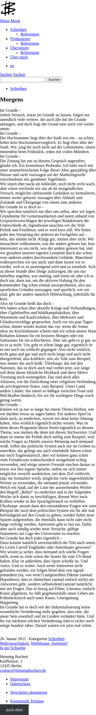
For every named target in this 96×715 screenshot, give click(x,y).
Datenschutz (20, 684)
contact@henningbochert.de (23, 670)
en (12, 66)
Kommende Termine (27, 701)
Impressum (19, 679)
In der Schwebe (13, 648)
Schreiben (18, 88)
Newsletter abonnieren (28, 692)
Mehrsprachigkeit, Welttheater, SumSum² (34, 643)
